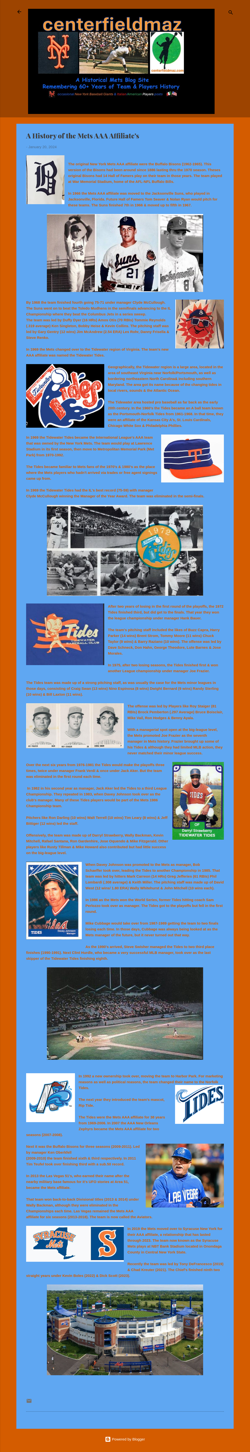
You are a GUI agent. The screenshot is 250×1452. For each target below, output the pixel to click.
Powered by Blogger (125, 1439)
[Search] (231, 13)
